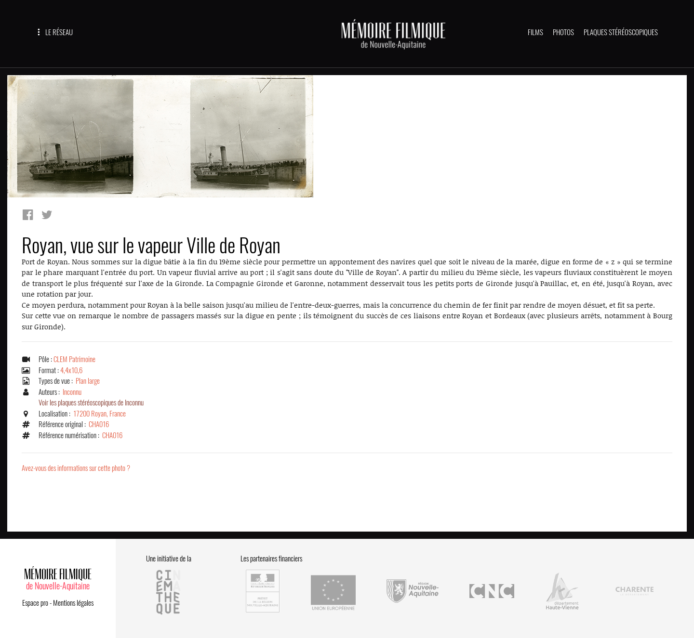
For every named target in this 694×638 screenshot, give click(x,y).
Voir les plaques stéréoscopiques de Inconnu (91, 402)
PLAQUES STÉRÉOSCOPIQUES (621, 32)
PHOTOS (563, 32)
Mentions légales (73, 603)
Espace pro (35, 603)
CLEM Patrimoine (74, 359)
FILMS (535, 32)
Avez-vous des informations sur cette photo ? (76, 468)
